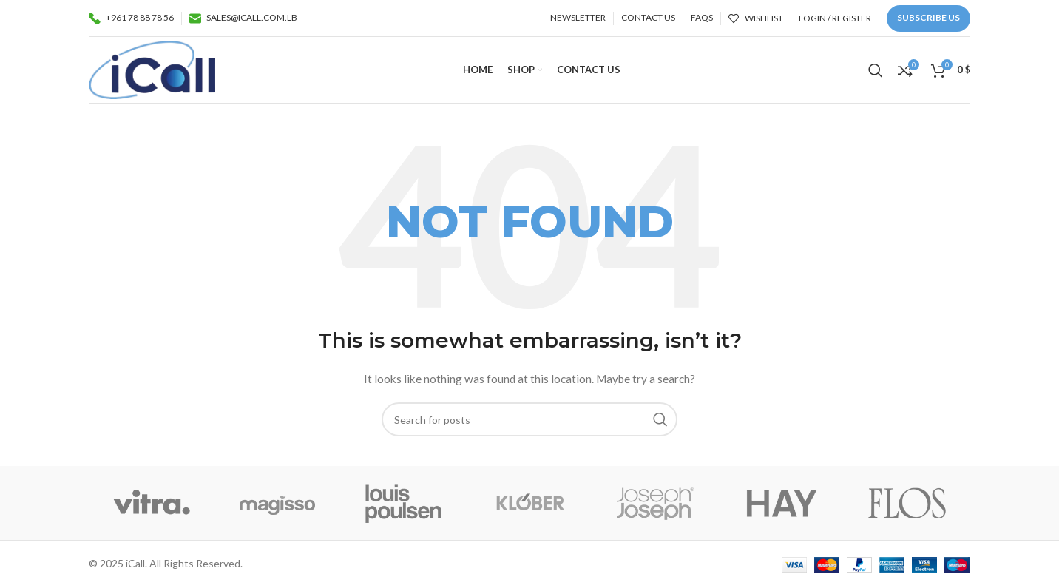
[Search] (875, 70)
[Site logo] (152, 68)
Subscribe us (928, 17)
